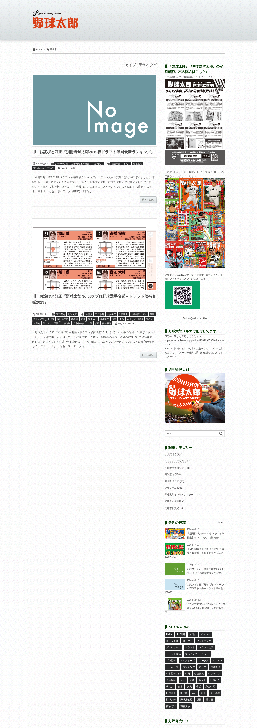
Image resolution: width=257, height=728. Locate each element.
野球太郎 (72, 321)
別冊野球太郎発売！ (81, 170)
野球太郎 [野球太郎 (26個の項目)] (171, 692)
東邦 (83, 325)
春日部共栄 (62, 325)
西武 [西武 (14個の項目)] (194, 686)
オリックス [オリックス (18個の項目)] (172, 640)
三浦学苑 (99, 321)
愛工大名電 (38, 325)
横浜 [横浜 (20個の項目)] (198, 680)
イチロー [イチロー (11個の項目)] (205, 634)
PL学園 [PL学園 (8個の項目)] (181, 634)
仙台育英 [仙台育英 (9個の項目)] (199, 669)
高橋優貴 (106, 330)
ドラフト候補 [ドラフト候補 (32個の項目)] (173, 651)
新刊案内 (98, 170)
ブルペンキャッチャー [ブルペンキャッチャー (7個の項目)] (197, 651)
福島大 (149, 325)
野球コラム (171, 487)
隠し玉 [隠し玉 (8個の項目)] (209, 692)
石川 (129, 325)
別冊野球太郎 (61, 170)
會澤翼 (74, 325)
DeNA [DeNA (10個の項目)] (169, 634)
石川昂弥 (138, 325)
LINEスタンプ (172, 454)
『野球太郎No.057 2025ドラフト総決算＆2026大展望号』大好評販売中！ (195, 608)
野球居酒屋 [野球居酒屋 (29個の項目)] (186, 692)
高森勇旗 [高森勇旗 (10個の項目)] (185, 698)
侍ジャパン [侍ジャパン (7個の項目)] (214, 669)
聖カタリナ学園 (50, 330)
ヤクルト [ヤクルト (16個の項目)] (217, 657)
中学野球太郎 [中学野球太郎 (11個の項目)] (173, 669)
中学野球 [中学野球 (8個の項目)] (215, 663)
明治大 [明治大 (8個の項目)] (169, 680)
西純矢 (50, 175)
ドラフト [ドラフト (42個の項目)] (190, 645)
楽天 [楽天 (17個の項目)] (189, 680)
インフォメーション (175, 460)
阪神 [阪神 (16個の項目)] (199, 692)
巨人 (145, 321)
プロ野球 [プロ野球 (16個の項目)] (171, 657)
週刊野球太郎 (172, 481)
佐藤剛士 (123, 321)
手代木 (126, 170)
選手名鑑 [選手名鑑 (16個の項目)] (214, 686)
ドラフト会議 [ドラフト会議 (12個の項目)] (206, 645)
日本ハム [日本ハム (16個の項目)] (214, 675)
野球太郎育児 (172, 508)
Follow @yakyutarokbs (195, 318)
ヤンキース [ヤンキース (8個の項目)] (172, 663)
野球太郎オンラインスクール (180, 494)
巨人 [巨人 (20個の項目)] (182, 675)
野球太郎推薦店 (173, 501)
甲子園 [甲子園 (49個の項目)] (183, 686)
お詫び (89, 321)
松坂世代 (137, 170)
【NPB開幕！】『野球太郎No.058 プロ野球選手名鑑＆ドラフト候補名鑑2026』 (194, 553)
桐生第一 (92, 325)
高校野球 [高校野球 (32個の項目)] (171, 698)
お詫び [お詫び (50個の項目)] (192, 634)
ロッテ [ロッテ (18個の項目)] (202, 663)
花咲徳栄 (65, 330)
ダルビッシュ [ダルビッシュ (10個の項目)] (173, 645)
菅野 (89, 330)
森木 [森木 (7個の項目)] (180, 680)
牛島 (121, 325)
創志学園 (116, 170)
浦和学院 (104, 325)
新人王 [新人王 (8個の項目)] (202, 675)
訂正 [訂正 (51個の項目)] (203, 686)
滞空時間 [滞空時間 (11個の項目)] (210, 680)
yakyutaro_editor (68, 175)
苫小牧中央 (38, 175)
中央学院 (111, 321)
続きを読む (148, 206)
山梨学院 (135, 321)
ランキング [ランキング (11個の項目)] (189, 663)
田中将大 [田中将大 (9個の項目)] (171, 686)
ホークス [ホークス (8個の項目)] (204, 657)
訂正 (97, 330)
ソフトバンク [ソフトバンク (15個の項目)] (204, 640)
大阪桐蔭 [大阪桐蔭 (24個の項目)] (171, 675)
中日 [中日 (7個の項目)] (187, 669)
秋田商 (36, 330)
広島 (152, 321)
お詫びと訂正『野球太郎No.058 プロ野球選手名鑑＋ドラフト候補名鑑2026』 (194, 588)
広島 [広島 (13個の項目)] (191, 675)
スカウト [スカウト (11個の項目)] (187, 640)
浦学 (114, 325)
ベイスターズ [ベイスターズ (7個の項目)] (187, 657)
